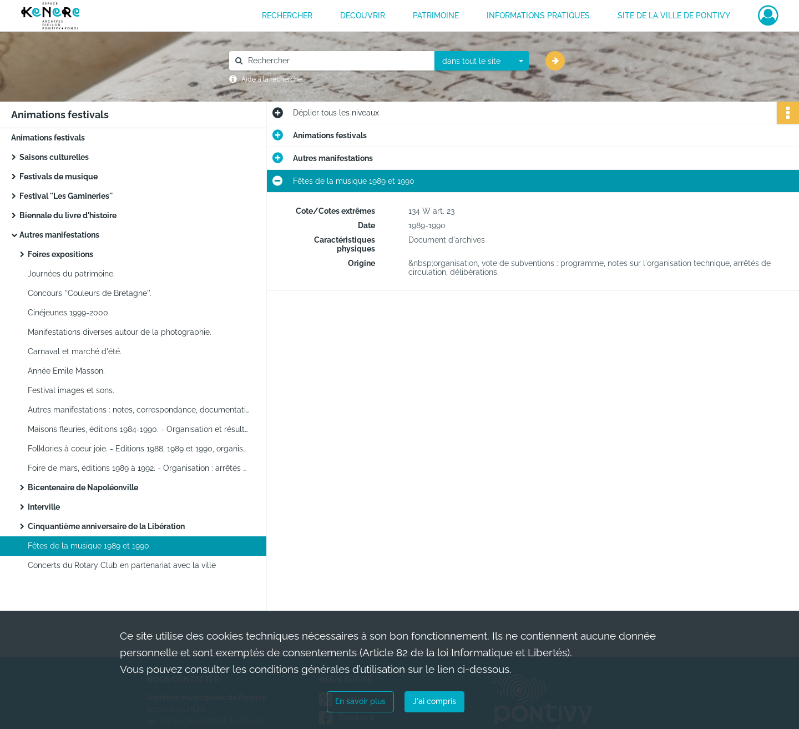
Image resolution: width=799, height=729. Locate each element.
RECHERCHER (287, 15)
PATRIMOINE (436, 15)
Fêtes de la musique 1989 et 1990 (88, 545)
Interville (44, 506)
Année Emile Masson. (66, 370)
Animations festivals (48, 137)
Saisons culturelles (54, 157)
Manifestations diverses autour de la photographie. (119, 332)
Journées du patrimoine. (71, 273)
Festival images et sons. (71, 390)
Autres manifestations (59, 234)
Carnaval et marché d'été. (75, 351)
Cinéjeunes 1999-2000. (69, 312)
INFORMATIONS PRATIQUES (538, 15)
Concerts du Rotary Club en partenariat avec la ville (122, 565)
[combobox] (481, 61)
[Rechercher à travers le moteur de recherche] (337, 61)
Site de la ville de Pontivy (674, 15)
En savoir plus (360, 701)
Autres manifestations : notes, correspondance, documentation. (139, 409)
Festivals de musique (58, 176)
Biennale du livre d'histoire (68, 215)
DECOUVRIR (362, 15)
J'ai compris (434, 701)
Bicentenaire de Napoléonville (83, 487)
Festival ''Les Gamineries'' (66, 196)
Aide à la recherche (271, 79)
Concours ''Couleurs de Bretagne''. (89, 293)
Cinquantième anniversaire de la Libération (106, 526)
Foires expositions (60, 254)
